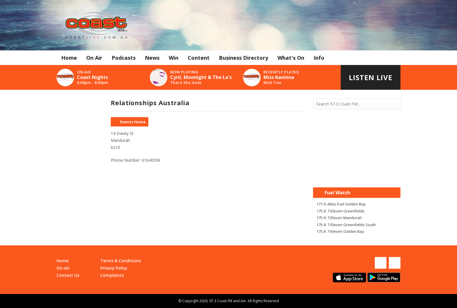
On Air (94, 57)
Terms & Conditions (120, 260)
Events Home (132, 121)
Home (69, 57)
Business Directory (243, 57)
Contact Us (68, 275)
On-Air (63, 268)
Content (199, 57)
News (152, 57)
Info (319, 57)
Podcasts (124, 57)
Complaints (112, 275)
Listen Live (370, 77)
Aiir (243, 300)
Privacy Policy (113, 268)
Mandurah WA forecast (356, 176)
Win (173, 57)
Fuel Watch (337, 192)
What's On (290, 57)
